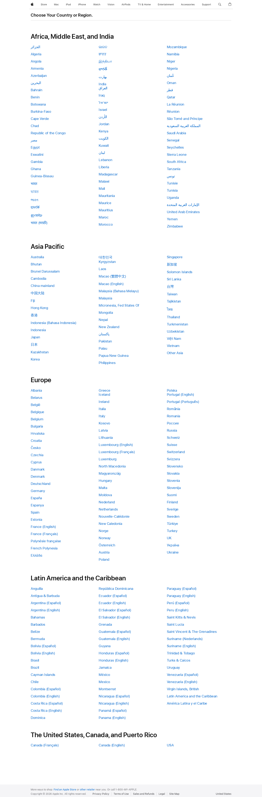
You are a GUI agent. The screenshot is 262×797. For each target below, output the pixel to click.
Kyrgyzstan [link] (107, 262)
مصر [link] (34, 140)
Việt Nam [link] (174, 339)
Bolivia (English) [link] (43, 653)
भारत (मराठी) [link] (39, 223)
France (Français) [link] (44, 534)
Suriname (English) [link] (181, 646)
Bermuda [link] (38, 639)
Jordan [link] (104, 124)
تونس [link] (171, 176)
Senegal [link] (173, 140)
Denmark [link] (38, 476)
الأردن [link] (103, 117)
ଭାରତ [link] (103, 47)
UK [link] (169, 538)
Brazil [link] (35, 667)
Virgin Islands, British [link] (183, 689)
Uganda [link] (173, 198)
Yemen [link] (172, 219)
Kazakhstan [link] (40, 352)
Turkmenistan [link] (177, 324)
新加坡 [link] (172, 264)
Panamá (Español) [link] (112, 710)
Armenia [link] (37, 68)
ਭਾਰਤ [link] (102, 54)
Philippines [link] (107, 363)
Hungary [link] (105, 481)
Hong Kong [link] (39, 308)
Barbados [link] (38, 624)
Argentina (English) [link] (45, 610)
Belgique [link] (37, 412)
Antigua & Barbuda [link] (45, 596)
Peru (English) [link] (178, 610)
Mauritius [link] (106, 210)
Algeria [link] (36, 54)
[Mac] (56, 4)
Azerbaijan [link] (39, 76)
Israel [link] (103, 110)
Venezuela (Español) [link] (182, 675)
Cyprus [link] (36, 462)
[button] (220, 4)
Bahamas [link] (38, 617)
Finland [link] (172, 502)
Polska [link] (172, 390)
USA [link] (170, 745)
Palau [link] (103, 348)
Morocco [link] (106, 224)
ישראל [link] (103, 102)
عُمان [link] (170, 76)
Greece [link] (104, 390)
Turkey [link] (172, 531)
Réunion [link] (173, 111)
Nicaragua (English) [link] (114, 703)
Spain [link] (35, 512)
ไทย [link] (170, 309)
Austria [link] (104, 552)
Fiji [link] (33, 301)
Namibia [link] (173, 54)
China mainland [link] (42, 286)
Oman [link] (171, 83)
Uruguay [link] (173, 667)
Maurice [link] (105, 203)
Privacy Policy (101, 793)
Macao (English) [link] (111, 284)
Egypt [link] (35, 147)
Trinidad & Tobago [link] (181, 653)
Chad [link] (35, 126)
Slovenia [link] (173, 481)
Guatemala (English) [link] (114, 639)
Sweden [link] (173, 516)
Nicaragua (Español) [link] (114, 696)
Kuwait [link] (104, 145)
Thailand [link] (173, 317)
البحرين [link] (36, 83)
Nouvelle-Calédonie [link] (114, 516)
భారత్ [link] (103, 69)
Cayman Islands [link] (43, 675)
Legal (162, 793)
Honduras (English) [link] (113, 660)
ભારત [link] (34, 200)
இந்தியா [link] (105, 61)
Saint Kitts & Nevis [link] (181, 617)
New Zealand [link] (109, 327)
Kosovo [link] (104, 423)
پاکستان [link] (104, 334)
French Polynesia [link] (44, 548)
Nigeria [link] (172, 68)
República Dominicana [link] (116, 589)
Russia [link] (172, 430)
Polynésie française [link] (46, 541)
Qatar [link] (171, 97)
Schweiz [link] (173, 437)
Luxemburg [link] (107, 459)
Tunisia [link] (172, 190)
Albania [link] (36, 390)
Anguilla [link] (37, 589)
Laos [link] (102, 269)
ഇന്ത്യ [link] (36, 215)
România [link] (173, 409)
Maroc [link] (103, 217)
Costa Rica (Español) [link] (47, 703)
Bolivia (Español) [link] (43, 646)
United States (223, 793)
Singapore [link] (175, 257)
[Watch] (96, 4)
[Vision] (111, 4)
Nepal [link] (103, 320)
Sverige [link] (172, 509)
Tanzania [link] (173, 169)
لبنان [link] (102, 153)
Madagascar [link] (108, 174)
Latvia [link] (103, 430)
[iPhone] (82, 4)
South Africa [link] (176, 162)
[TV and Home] (144, 4)
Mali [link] (102, 188)
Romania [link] (173, 416)
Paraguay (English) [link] (181, 596)
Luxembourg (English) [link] (116, 445)
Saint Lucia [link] (175, 624)
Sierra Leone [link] (177, 154)
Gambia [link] (37, 162)
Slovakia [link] (173, 473)
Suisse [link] (172, 445)
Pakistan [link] (105, 341)
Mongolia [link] (106, 312)
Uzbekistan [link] (175, 331)
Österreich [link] (107, 545)
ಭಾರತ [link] (35, 207)
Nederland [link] (107, 502)
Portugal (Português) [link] (183, 402)
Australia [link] (37, 257)
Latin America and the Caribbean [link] (192, 696)
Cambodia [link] (38, 278)
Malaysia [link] (105, 298)
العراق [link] (103, 88)
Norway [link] (105, 538)
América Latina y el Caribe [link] (187, 703)
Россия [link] (173, 423)
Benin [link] (35, 97)
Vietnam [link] (173, 346)
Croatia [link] (36, 441)
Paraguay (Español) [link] (181, 589)
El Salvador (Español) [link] (115, 610)
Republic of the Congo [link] (48, 133)
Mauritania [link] (107, 196)
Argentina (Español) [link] (46, 603)
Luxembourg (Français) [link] (117, 452)
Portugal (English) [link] (180, 394)
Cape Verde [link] (40, 119)
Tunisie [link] (172, 183)
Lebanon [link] (105, 160)
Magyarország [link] (110, 473)
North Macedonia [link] (112, 466)
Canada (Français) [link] (45, 745)
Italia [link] (102, 409)
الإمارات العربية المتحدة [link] (183, 205)
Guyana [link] (105, 646)
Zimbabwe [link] (175, 226)
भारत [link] (34, 184)
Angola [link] (36, 61)
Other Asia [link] (175, 353)
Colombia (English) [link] (45, 696)
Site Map (174, 793)
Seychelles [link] (175, 147)
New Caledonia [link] (110, 524)
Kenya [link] (103, 131)
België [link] (35, 405)
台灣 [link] (170, 286)
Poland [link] (104, 559)
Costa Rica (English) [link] (46, 710)
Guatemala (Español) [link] (115, 632)
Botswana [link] (38, 104)
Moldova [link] (105, 495)
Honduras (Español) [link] (114, 653)
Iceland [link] (104, 394)
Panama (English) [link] (112, 718)
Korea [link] (35, 359)
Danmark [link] (37, 469)
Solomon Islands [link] (179, 272)
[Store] (44, 4)
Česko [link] (36, 448)
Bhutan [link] (36, 264)
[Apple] (32, 4)
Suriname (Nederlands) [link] (185, 639)
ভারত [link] (35, 192)
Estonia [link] (36, 519)
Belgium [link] (37, 419)
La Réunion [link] (175, 104)
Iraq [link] (102, 95)
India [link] (102, 84)
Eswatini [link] (37, 154)
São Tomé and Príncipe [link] (185, 119)
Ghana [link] (36, 169)
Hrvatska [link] (37, 433)
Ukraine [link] (173, 552)
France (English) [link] (43, 527)
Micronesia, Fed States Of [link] (119, 305)
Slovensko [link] (175, 466)
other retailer (87, 789)
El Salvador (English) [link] (114, 617)
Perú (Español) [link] (178, 603)
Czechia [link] (37, 455)
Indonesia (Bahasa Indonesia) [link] (53, 323)
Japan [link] (35, 337)
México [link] (104, 675)
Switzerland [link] (176, 452)
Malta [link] (103, 488)
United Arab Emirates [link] (183, 212)
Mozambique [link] (177, 47)
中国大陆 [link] (37, 293)
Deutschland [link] (40, 484)
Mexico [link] (104, 682)
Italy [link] (102, 416)
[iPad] (68, 4)
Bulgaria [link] (37, 426)
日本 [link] (34, 344)
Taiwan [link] (172, 294)
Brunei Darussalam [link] (45, 271)
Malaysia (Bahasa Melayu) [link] (119, 291)
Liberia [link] (104, 167)
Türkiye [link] (172, 524)
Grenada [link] (105, 624)
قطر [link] (170, 90)
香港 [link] (34, 315)
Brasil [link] (35, 660)
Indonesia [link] (38, 330)
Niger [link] (171, 61)
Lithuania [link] (106, 437)
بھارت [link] (103, 77)
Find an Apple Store (65, 789)
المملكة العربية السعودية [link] (184, 126)
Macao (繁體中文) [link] (112, 276)
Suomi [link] (172, 495)
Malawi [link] (104, 181)
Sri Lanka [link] (174, 279)
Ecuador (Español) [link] (113, 596)
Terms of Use (121, 793)
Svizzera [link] (173, 459)
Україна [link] (173, 545)
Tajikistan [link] (174, 301)
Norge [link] (103, 531)
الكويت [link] (103, 138)
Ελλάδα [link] (36, 555)
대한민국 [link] (105, 257)
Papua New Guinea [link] (113, 356)
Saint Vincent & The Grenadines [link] (192, 632)
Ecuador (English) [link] (112, 603)
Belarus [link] (36, 398)
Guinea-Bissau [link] (42, 176)
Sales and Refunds (143, 793)
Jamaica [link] (105, 667)
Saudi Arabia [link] (176, 133)
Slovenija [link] (174, 488)
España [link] (36, 498)
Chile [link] (34, 682)
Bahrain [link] (36, 90)
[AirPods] (126, 4)
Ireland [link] (104, 402)
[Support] (206, 4)
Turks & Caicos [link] (178, 660)
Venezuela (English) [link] (182, 682)
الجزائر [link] (35, 47)
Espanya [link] (37, 505)
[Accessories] (187, 4)
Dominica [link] (38, 718)
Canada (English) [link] (112, 745)
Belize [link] (35, 632)
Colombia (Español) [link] (46, 689)
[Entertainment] (165, 4)
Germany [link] (38, 491)
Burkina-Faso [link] (41, 111)
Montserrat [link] (107, 689)
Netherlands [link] (108, 509)
